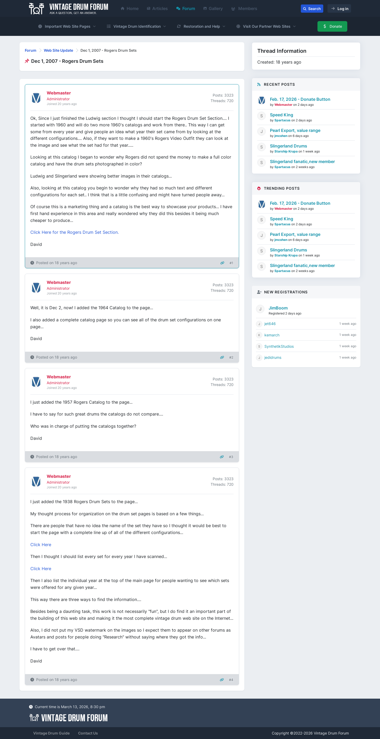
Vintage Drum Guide (51, 733)
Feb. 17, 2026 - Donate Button (300, 99)
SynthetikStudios (279, 346)
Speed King (281, 114)
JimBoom (278, 308)
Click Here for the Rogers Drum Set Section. (74, 232)
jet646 (270, 323)
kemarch (271, 335)
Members (244, 8)
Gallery (213, 8)
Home (130, 8)
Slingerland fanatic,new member (302, 161)
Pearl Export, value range (295, 130)
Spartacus (282, 120)
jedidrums (272, 357)
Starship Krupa (286, 151)
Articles (157, 8)
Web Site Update (58, 50)
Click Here (40, 544)
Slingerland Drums (288, 146)
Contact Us (88, 733)
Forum (185, 8)
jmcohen (281, 136)
